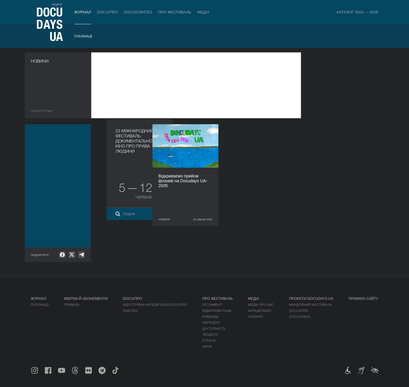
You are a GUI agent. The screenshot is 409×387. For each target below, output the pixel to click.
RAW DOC (131, 310)
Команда (210, 316)
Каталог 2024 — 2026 (357, 12)
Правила (71, 304)
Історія (208, 340)
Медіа (203, 12)
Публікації (83, 36)
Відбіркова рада (216, 310)
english (57, 4)
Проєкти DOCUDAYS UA (311, 299)
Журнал (82, 12)
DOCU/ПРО (107, 12)
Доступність (214, 328)
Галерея (255, 316)
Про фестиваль (174, 12)
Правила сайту (363, 299)
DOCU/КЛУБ (298, 310)
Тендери (210, 334)
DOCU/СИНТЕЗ (138, 12)
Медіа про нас (261, 304)
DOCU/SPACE (300, 316)
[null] (62, 254)
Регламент (212, 304)
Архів (207, 346)
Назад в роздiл (42, 110)
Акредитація (259, 310)
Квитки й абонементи (86, 299)
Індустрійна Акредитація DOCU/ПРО (155, 304)
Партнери (211, 322)
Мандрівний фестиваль (310, 304)
